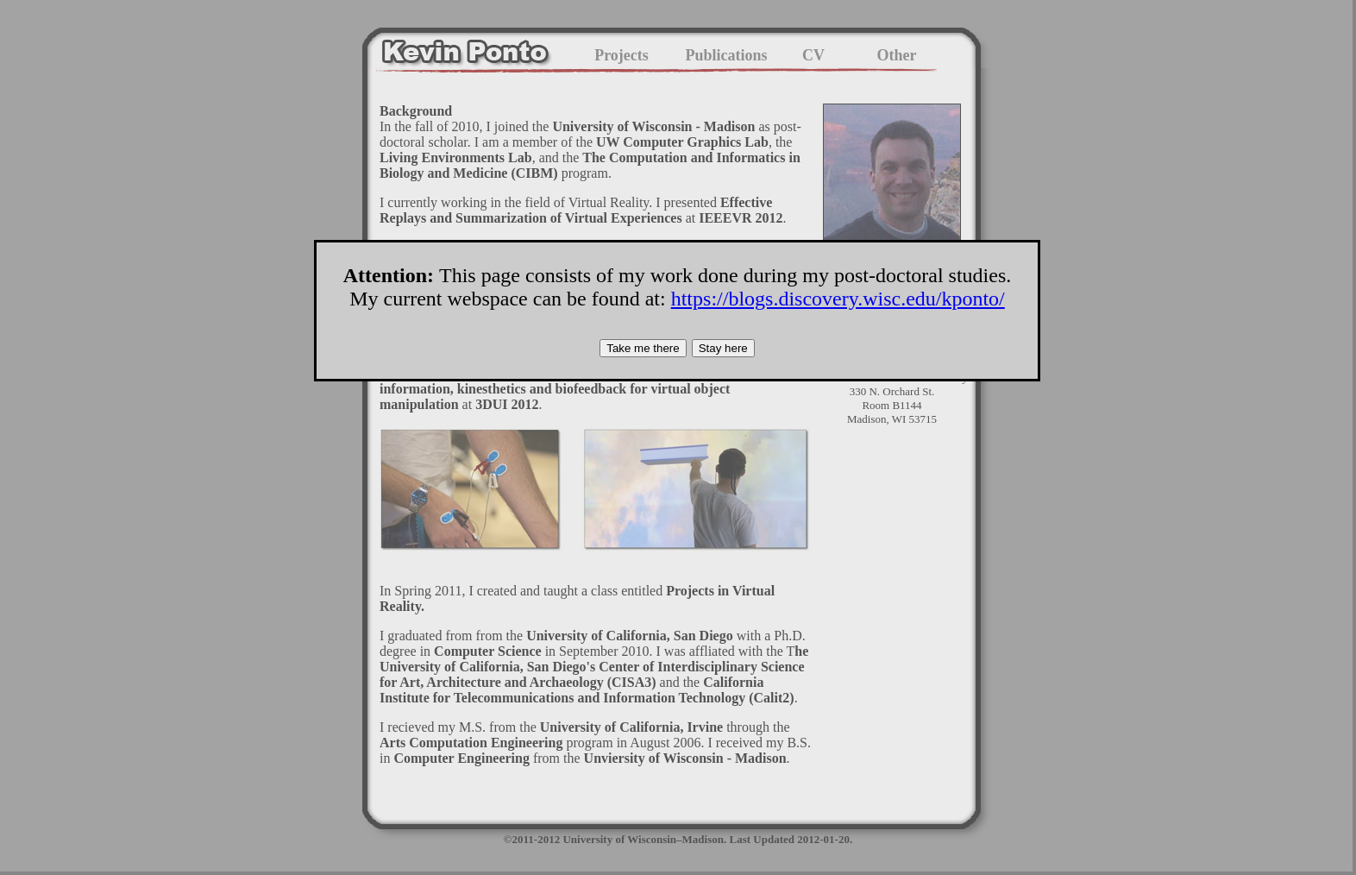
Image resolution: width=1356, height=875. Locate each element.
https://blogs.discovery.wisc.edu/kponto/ (838, 298)
